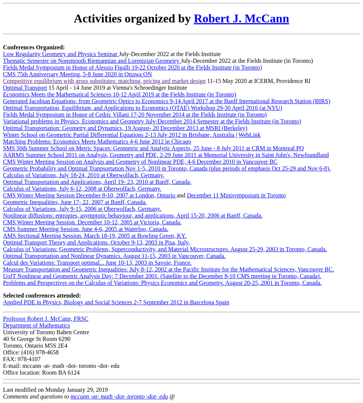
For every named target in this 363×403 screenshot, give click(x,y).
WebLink (250, 135)
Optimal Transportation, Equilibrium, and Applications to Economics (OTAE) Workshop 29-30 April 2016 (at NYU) (142, 108)
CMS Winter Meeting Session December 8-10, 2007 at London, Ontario (90, 195)
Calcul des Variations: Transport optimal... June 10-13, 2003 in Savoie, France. (97, 262)
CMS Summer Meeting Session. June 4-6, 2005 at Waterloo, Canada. (85, 229)
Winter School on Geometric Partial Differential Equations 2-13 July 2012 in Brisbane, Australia (119, 135)
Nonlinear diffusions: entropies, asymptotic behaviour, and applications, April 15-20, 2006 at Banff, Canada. (133, 215)
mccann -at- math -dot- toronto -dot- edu (119, 396)
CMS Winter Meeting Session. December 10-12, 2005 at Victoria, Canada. (92, 222)
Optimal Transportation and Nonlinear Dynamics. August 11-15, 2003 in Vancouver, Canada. (114, 256)
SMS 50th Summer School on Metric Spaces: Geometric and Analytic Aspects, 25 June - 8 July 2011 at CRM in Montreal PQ (153, 148)
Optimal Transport (25, 87)
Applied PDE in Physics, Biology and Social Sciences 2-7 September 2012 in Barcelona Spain (116, 302)
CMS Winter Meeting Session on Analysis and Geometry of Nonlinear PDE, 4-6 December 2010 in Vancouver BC (140, 162)
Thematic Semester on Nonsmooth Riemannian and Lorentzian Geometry (92, 61)
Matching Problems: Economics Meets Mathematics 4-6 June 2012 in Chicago (97, 141)
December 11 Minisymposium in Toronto (236, 195)
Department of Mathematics (36, 325)
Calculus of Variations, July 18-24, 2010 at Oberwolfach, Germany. (83, 175)
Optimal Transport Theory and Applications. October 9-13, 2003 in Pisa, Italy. (96, 242)
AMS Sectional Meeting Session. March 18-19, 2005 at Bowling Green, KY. (94, 236)
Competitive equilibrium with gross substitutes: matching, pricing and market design (104, 81)
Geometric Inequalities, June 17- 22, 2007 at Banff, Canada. (75, 202)
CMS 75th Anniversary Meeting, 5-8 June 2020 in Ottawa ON (77, 74)
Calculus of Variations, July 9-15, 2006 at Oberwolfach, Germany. (82, 209)
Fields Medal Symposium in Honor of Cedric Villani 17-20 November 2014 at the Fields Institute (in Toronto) (135, 114)
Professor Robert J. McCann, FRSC (45, 319)
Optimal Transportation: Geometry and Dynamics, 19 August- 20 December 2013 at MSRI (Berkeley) (125, 128)
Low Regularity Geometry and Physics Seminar (61, 54)
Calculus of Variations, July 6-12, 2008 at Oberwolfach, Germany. (82, 188)
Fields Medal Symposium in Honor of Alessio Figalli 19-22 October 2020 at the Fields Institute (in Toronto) (132, 67)
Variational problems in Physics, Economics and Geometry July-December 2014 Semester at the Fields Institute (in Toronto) (152, 121)
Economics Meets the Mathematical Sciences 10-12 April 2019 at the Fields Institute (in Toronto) (119, 94)
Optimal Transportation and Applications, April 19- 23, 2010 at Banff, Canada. (97, 182)
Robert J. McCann (241, 18)
